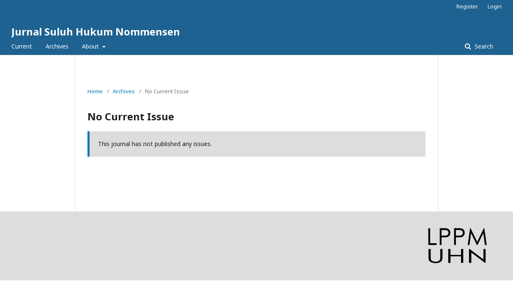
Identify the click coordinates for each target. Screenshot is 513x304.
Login (495, 6)
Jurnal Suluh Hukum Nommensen (95, 31)
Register (467, 6)
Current (21, 46)
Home (95, 91)
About (91, 46)
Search (483, 46)
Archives (57, 46)
